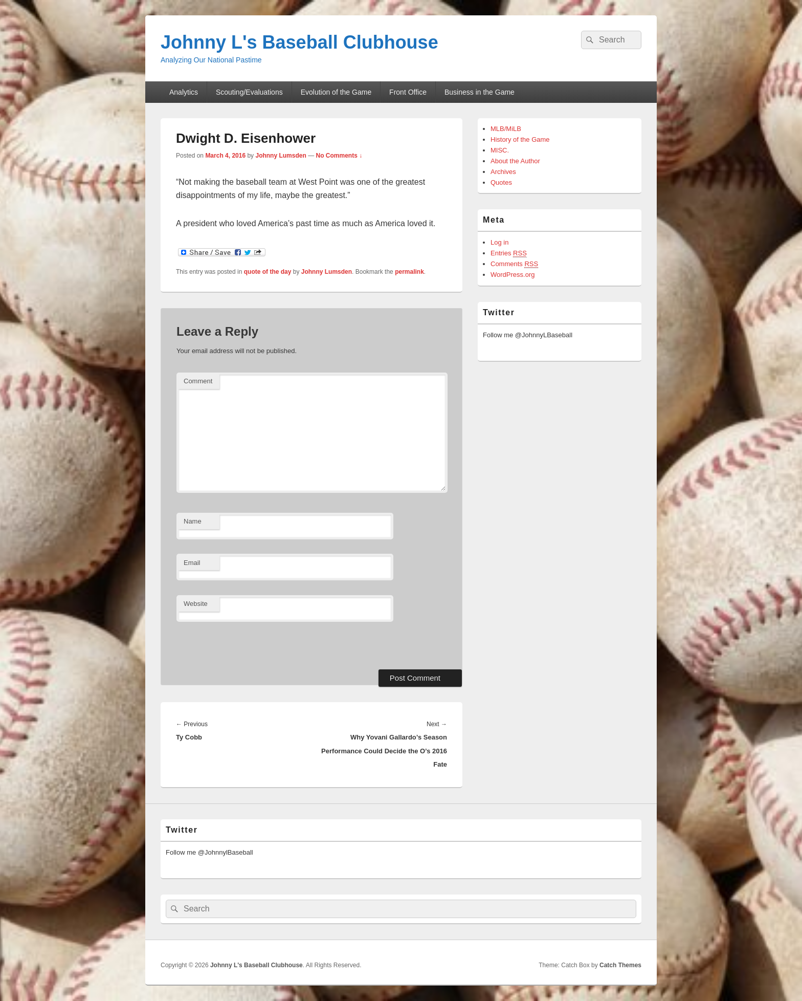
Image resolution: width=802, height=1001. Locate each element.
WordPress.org (512, 274)
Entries (509, 253)
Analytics (183, 92)
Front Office (408, 92)
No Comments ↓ (339, 155)
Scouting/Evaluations (249, 92)
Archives (503, 172)
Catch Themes (620, 965)
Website (196, 603)
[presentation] (246, 644)
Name (193, 521)
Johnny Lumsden (280, 155)
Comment (198, 381)
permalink (409, 271)
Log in (499, 242)
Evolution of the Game (336, 92)
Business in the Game (479, 92)
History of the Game (520, 139)
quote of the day (268, 271)
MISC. (500, 150)
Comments (514, 264)
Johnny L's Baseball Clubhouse (299, 42)
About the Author (515, 161)
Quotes (501, 182)
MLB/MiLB (506, 129)
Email (192, 563)
